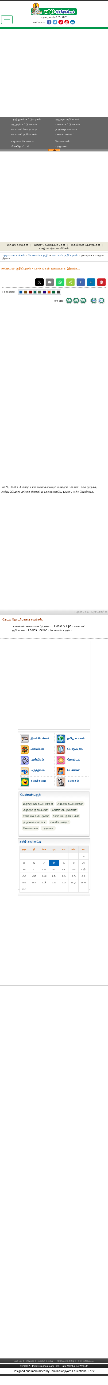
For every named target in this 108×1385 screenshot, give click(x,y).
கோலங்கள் (62, 141)
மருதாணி (61, 146)
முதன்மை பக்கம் (14, 255)
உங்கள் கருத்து (46, 1360)
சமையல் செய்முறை (24, 129)
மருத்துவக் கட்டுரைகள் (26, 119)
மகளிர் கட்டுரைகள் (67, 124)
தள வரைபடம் (86, 1360)
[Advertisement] (54, 75)
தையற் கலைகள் (17, 244)
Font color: (8, 291)
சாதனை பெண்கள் (23, 141)
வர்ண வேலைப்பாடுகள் (49, 244)
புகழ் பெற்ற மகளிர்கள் (54, 248)
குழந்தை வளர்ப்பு (66, 129)
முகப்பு (18, 1360)
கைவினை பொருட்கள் (85, 244)
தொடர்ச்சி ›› (99, 611)
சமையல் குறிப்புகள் (24, 134)
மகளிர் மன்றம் (64, 134)
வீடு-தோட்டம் (20, 146)
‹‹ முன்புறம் (81, 611)
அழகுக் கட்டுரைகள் (24, 124)
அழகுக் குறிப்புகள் (67, 119)
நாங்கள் (30, 1360)
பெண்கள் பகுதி (38, 255)
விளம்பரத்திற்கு (65, 1360)
